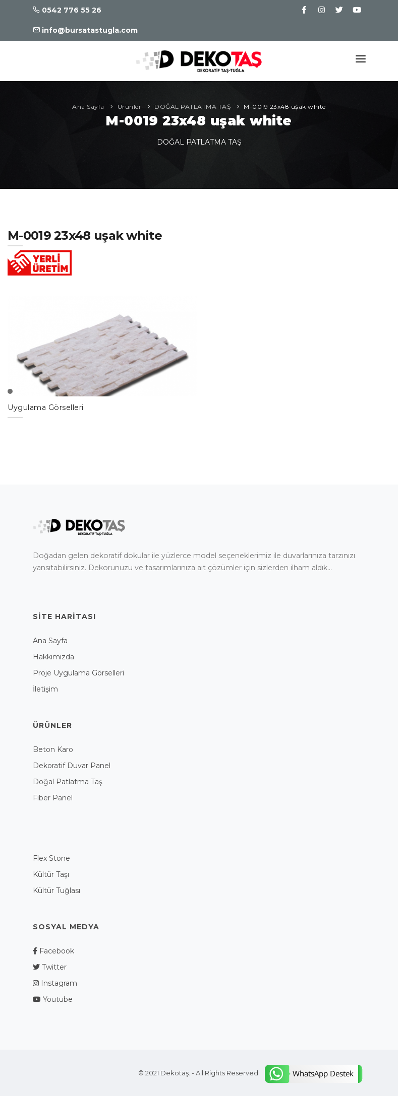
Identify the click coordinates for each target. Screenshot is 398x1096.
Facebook (53, 950)
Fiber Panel (53, 797)
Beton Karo (53, 749)
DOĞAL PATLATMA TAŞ (192, 106)
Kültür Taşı (51, 874)
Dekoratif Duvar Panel (71, 765)
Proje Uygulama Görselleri (78, 672)
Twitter (50, 967)
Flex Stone (51, 858)
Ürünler (130, 106)
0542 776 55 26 (67, 10)
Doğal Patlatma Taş (67, 781)
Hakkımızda (53, 656)
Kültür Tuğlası (56, 890)
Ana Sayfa (88, 106)
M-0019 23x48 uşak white (285, 106)
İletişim (45, 689)
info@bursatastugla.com (85, 30)
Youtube (53, 999)
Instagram (55, 983)
